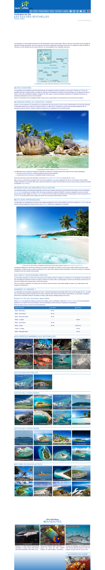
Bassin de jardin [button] (43, 11)
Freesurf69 (57, 169)
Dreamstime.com (64, 169)
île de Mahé (50, 178)
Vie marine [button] (58, 11)
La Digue (72, 178)
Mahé (45, 269)
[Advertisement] (52, 32)
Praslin (45, 204)
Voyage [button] (65, 11)
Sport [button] (51, 11)
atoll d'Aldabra (26, 183)
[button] (88, 11)
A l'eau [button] (35, 11)
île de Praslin (57, 178)
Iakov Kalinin (71, 265)
